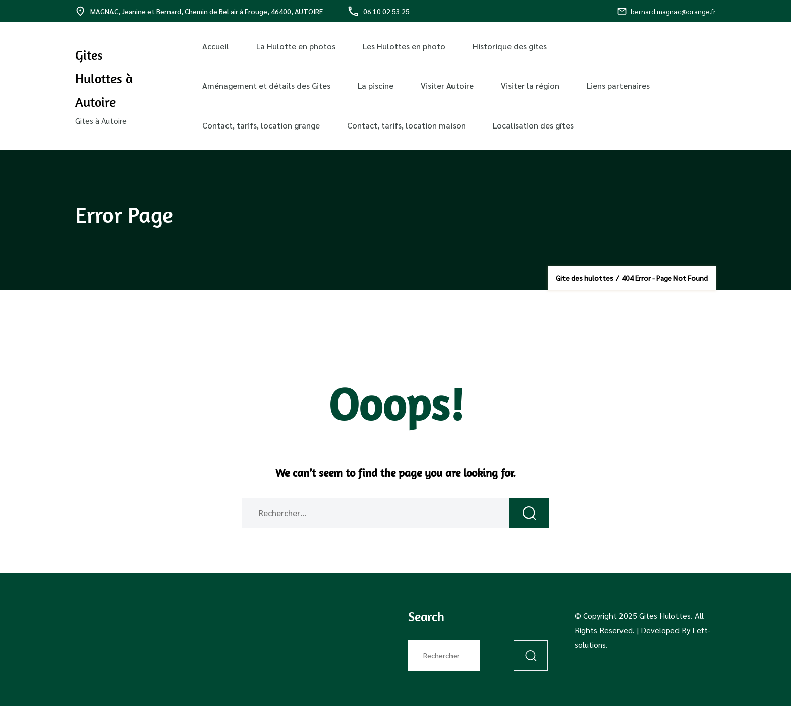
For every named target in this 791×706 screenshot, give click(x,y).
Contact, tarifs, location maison (406, 125)
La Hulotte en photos (295, 46)
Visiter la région (530, 85)
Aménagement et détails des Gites (266, 85)
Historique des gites (510, 46)
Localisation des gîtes (533, 125)
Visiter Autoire (447, 85)
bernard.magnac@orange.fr (666, 11)
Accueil (215, 46)
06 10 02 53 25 (379, 11)
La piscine (375, 85)
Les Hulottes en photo (404, 46)
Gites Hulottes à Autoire (104, 78)
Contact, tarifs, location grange (261, 125)
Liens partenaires (618, 85)
